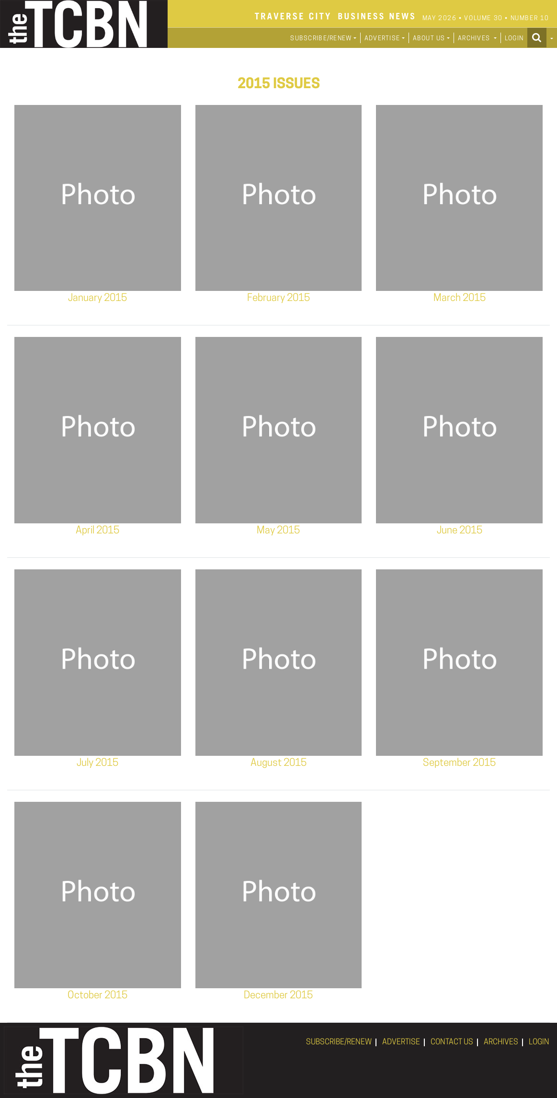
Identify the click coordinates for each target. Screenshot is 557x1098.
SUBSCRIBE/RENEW (339, 1042)
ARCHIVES (501, 1042)
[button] (540, 37)
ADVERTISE (401, 1042)
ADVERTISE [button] (382, 38)
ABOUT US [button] (429, 38)
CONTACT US (452, 1042)
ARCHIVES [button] (475, 38)
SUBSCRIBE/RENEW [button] (321, 38)
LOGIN (514, 38)
